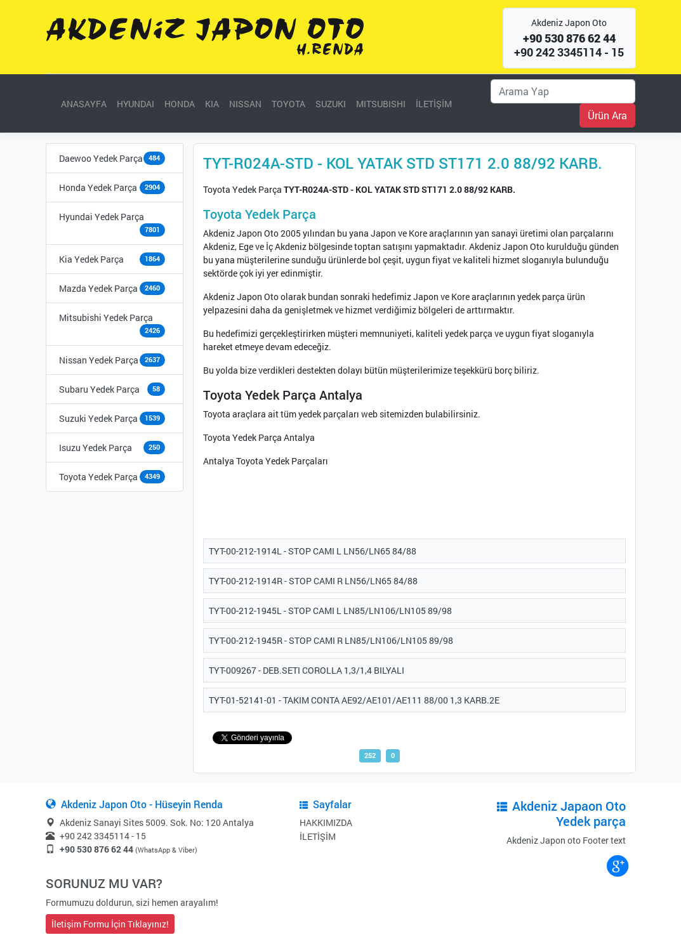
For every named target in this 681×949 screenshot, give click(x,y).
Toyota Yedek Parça (98, 477)
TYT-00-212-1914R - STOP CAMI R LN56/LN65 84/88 (313, 581)
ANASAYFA (84, 104)
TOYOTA (288, 104)
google (617, 865)
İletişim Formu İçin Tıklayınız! (110, 924)
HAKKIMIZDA (326, 822)
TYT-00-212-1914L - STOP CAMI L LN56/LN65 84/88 (312, 551)
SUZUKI (330, 104)
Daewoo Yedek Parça (101, 158)
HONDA (179, 104)
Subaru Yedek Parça (99, 389)
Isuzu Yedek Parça (95, 448)
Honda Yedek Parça (98, 187)
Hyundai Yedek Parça (101, 217)
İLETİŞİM (434, 104)
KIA (212, 104)
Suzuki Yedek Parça (98, 418)
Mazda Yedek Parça (98, 288)
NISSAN (245, 104)
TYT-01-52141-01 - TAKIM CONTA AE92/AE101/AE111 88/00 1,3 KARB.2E (354, 700)
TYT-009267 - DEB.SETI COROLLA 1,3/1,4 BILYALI (306, 670)
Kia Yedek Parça (91, 259)
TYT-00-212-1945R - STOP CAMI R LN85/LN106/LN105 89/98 (331, 640)
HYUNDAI (135, 104)
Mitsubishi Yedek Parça (106, 317)
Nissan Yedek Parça (98, 360)
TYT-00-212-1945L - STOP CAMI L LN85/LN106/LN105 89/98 (330, 611)
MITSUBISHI (381, 104)
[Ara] (563, 91)
